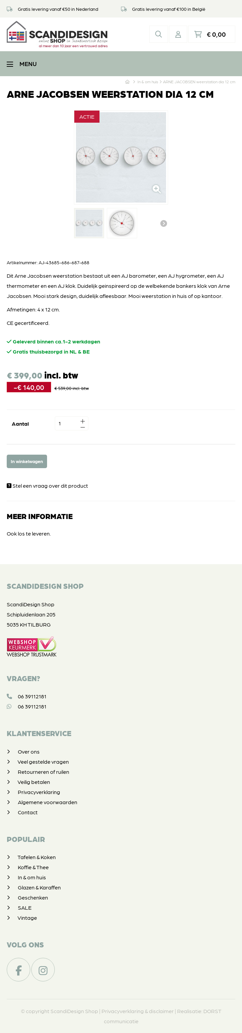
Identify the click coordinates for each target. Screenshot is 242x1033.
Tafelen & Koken (36, 857)
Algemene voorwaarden (47, 802)
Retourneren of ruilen (43, 771)
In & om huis (32, 877)
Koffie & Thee (33, 867)
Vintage (27, 917)
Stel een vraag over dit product (47, 485)
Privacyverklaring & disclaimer (138, 1011)
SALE (25, 907)
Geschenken (33, 897)
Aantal (20, 423)
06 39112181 (26, 696)
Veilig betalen (33, 782)
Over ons (29, 751)
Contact (28, 812)
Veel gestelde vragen (43, 761)
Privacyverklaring (39, 792)
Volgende (163, 223)
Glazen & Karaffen (39, 887)
